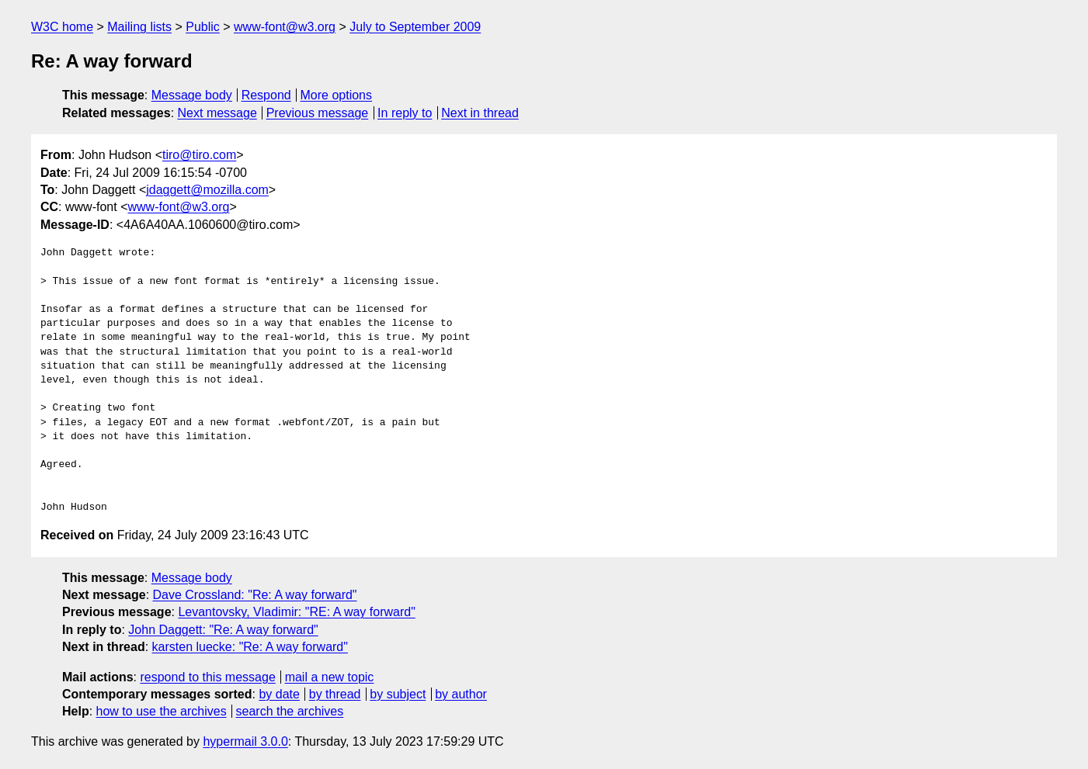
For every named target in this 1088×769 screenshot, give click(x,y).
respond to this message (207, 677)
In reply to (404, 113)
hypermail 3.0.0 (245, 741)
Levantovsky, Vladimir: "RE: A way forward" (296, 611)
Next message (217, 113)
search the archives (290, 711)
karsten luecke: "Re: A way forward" (250, 646)
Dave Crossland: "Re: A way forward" (255, 594)
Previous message (317, 113)
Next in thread (480, 113)
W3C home (62, 26)
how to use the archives (161, 711)
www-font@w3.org (284, 26)
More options (337, 95)
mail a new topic (329, 677)
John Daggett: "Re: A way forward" (223, 629)
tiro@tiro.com (199, 154)
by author (461, 694)
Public (203, 26)
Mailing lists (139, 26)
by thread (335, 694)
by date (279, 694)
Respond (266, 95)
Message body (191, 95)
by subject (398, 694)
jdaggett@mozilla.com (207, 189)
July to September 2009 (415, 26)
